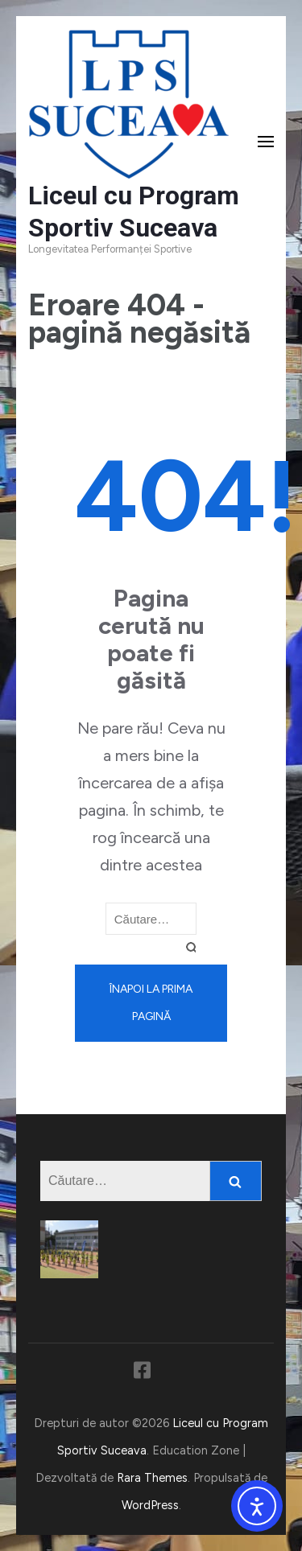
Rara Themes (152, 1478)
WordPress (150, 1505)
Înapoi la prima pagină (151, 1002)
